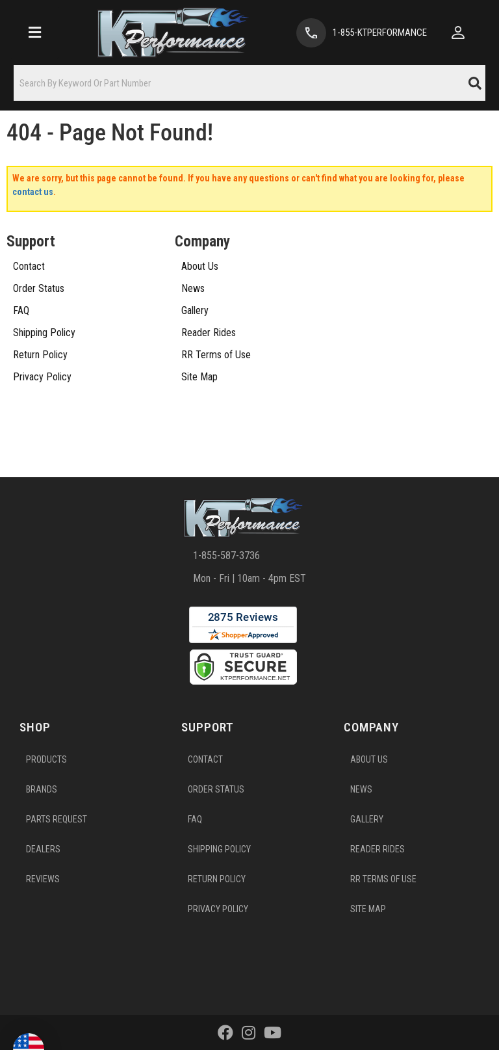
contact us (32, 192)
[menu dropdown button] (34, 33)
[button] (249, 83)
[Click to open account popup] (458, 33)
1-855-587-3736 (226, 555)
